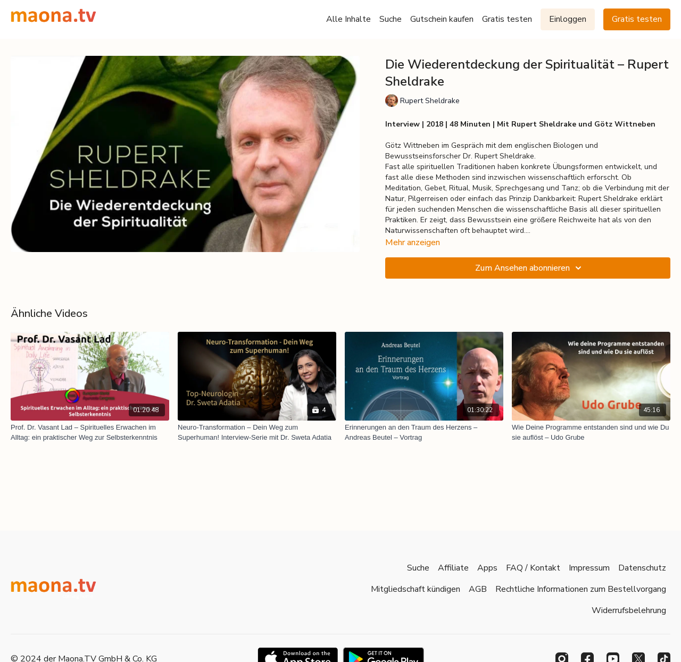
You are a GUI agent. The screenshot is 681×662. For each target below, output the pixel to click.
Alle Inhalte (348, 19)
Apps (487, 568)
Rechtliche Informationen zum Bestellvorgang (580, 589)
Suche (390, 19)
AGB (478, 589)
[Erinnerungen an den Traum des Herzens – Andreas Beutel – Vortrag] (424, 432)
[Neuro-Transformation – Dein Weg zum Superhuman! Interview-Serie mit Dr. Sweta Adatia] (257, 432)
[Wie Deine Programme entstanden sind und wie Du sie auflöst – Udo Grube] (591, 432)
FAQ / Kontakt (533, 568)
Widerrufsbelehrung (629, 610)
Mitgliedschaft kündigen (415, 589)
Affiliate (453, 568)
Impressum (589, 568)
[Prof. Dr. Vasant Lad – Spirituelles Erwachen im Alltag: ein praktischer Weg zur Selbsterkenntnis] (90, 432)
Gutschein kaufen (442, 19)
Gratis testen (507, 19)
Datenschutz (642, 568)
